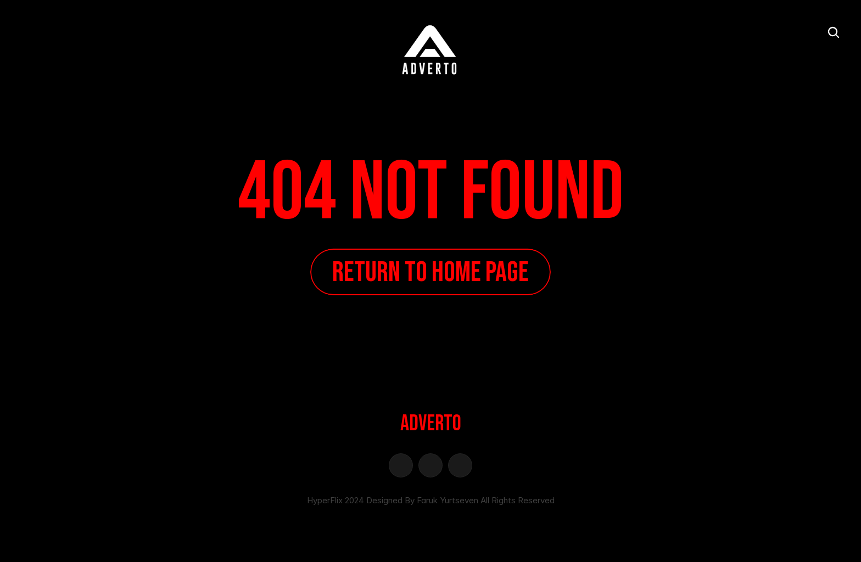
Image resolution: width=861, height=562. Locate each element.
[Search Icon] (834, 32)
